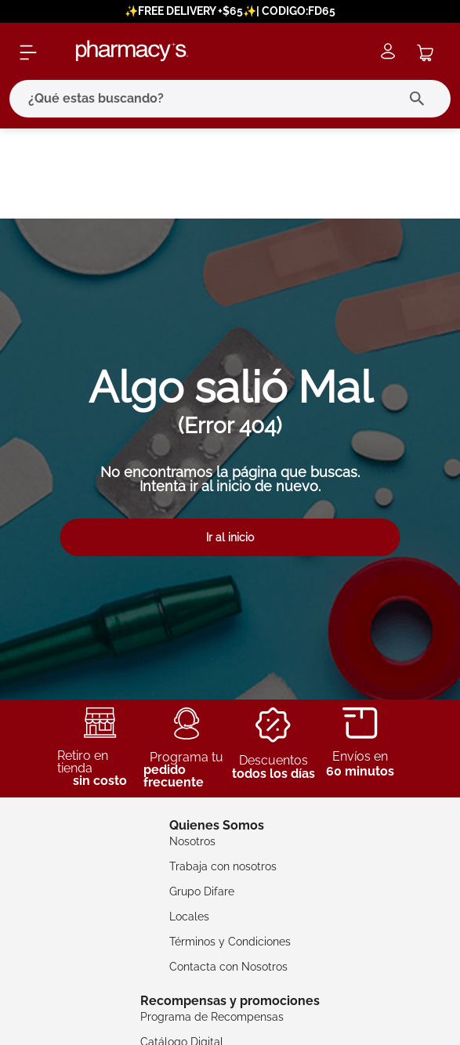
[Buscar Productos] (420, 99)
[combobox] (230, 99)
